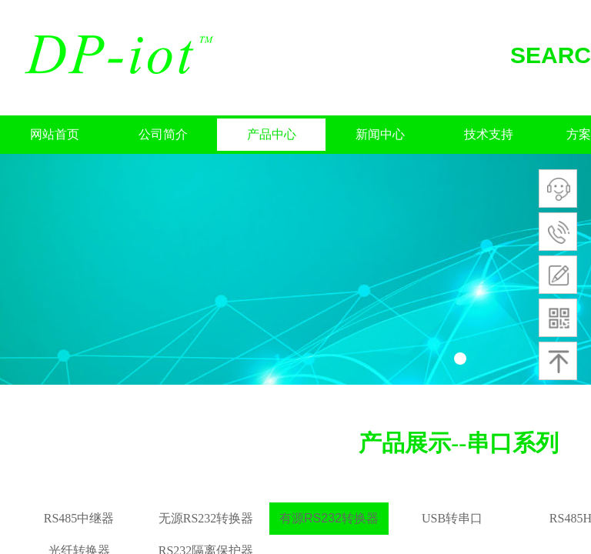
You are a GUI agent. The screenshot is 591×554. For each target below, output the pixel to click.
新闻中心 (380, 134)
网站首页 (54, 134)
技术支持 (488, 134)
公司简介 (163, 134)
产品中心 (271, 134)
